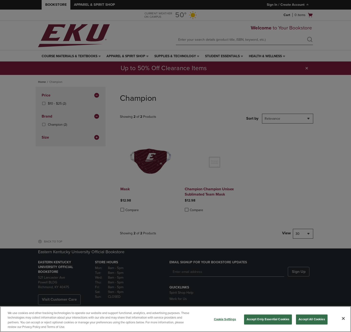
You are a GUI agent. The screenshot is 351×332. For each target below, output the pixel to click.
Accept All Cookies (312, 319)
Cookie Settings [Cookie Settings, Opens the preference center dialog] (225, 319)
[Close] (343, 318)
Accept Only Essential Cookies (268, 319)
